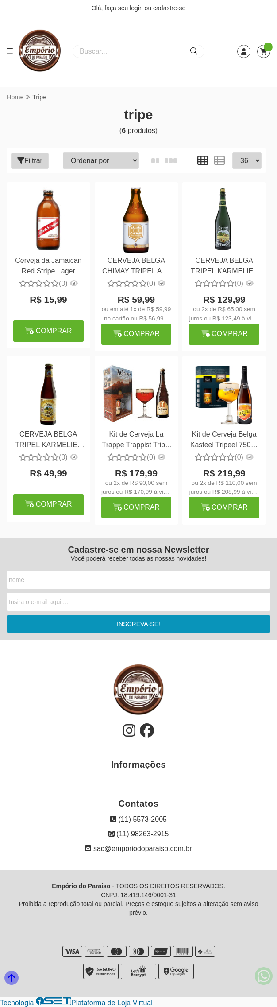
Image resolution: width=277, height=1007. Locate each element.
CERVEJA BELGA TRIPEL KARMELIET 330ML (48, 440)
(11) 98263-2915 (138, 834)
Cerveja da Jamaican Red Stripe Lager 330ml (48, 267)
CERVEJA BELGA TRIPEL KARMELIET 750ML (224, 267)
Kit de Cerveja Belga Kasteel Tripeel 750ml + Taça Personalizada (224, 440)
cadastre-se (169, 8)
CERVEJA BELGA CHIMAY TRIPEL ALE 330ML (136, 267)
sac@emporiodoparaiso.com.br (138, 848)
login (137, 8)
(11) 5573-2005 (138, 819)
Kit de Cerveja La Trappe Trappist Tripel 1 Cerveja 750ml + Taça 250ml (136, 440)
